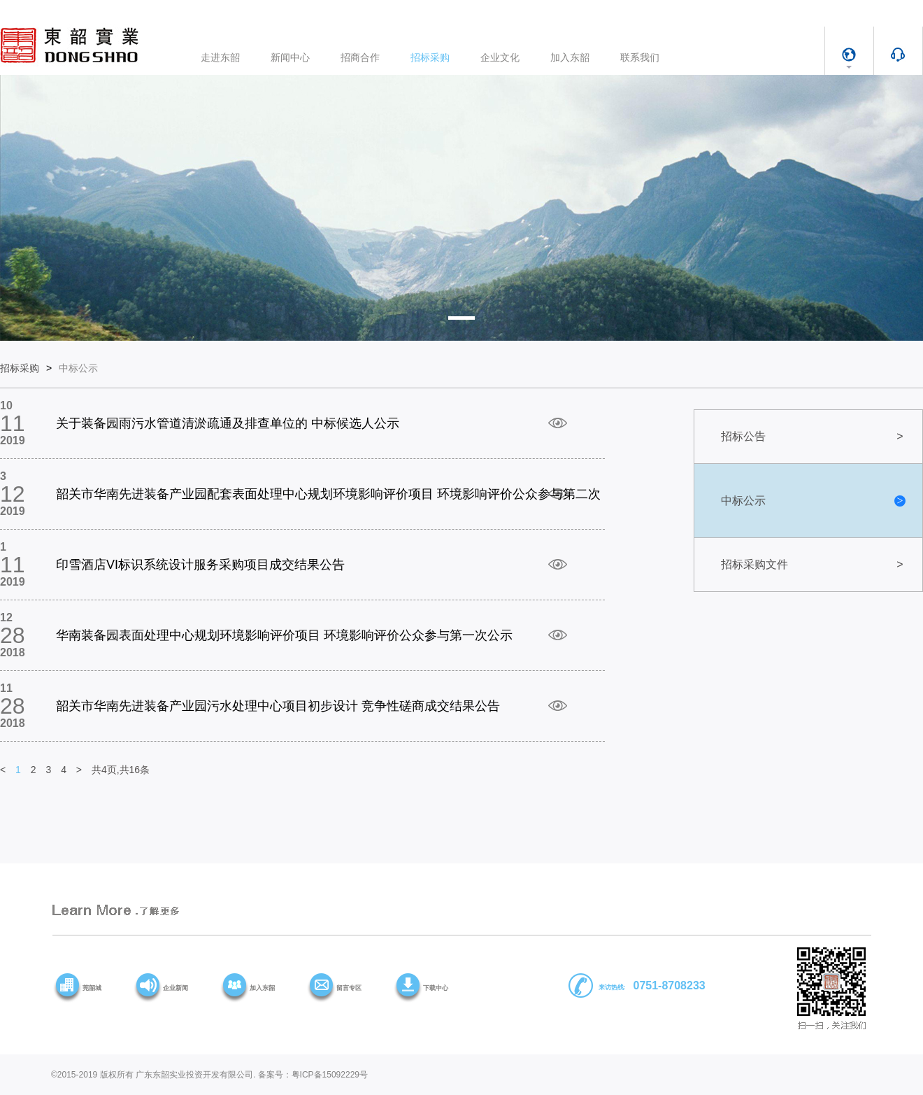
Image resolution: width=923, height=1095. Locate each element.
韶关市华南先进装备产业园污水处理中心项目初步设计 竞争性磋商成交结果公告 (278, 706)
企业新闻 (175, 987)
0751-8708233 (670, 985)
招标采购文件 (813, 564)
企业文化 (500, 57)
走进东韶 (220, 57)
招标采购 (430, 57)
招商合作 (360, 57)
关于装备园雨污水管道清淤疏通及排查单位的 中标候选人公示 (227, 423)
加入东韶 (569, 57)
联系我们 (639, 57)
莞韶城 (92, 987)
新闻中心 (290, 57)
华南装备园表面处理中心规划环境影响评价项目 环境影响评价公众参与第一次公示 (284, 635)
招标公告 (813, 436)
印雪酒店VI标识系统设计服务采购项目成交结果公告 (200, 565)
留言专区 (349, 987)
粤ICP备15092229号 (330, 1075)
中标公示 (78, 368)
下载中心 (435, 987)
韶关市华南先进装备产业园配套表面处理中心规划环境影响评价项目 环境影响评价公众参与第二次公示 (328, 502)
